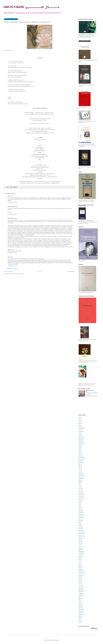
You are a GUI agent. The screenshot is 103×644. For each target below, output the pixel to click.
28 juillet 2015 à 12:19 (12, 266)
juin (79, 417)
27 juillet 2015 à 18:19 (12, 214)
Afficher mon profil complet (91, 396)
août (79, 418)
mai (79, 434)
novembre (80, 428)
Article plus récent (8, 271)
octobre (80, 430)
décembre (80, 426)
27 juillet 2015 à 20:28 (12, 252)
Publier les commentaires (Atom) (17, 273)
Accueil (39, 271)
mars (79, 452)
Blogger (57, 640)
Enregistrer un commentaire (12, 268)
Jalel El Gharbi (91, 390)
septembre (80, 431)
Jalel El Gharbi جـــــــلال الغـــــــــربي (31, 7)
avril (79, 425)
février (79, 454)
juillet (79, 423)
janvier (79, 436)
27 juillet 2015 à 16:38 (12, 202)
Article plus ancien (71, 271)
